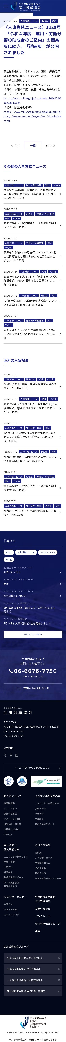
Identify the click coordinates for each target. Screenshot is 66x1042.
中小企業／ (11, 847)
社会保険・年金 (33, 427)
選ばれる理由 (10, 813)
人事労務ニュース (29, 21)
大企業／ (47, 796)
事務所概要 (9, 803)
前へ (17, 145)
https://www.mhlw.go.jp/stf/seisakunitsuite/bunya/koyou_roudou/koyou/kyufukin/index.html (33, 116)
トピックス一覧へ (33, 634)
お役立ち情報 (42, 845)
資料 (54, 21)
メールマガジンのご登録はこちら (32, 767)
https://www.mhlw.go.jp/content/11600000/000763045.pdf (32, 100)
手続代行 (39, 813)
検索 (37, 931)
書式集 (38, 852)
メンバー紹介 (10, 808)
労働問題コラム (42, 862)
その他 (57, 185)
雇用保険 (30, 379)
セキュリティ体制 (12, 818)
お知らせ (8, 904)
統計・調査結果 (33, 185)
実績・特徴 (40, 808)
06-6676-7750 (16, 731)
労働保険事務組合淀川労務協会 (45, 899)
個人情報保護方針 (17, 1039)
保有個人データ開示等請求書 (43, 1039)
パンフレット (43, 916)
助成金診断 (40, 873)
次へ (48, 145)
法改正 (29, 213)
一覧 (33, 145)
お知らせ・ (15, 897)
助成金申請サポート (45, 824)
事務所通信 (48, 878)
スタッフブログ (11, 914)
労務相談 (39, 818)
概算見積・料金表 (12, 824)
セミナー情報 (10, 909)
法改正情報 (40, 867)
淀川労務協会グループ (47, 923)
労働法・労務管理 (45, 213)
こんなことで (47, 803)
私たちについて (12, 796)
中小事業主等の (11, 884)
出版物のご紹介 (11, 829)
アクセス (8, 834)
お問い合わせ (42, 908)
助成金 (45, 21)
